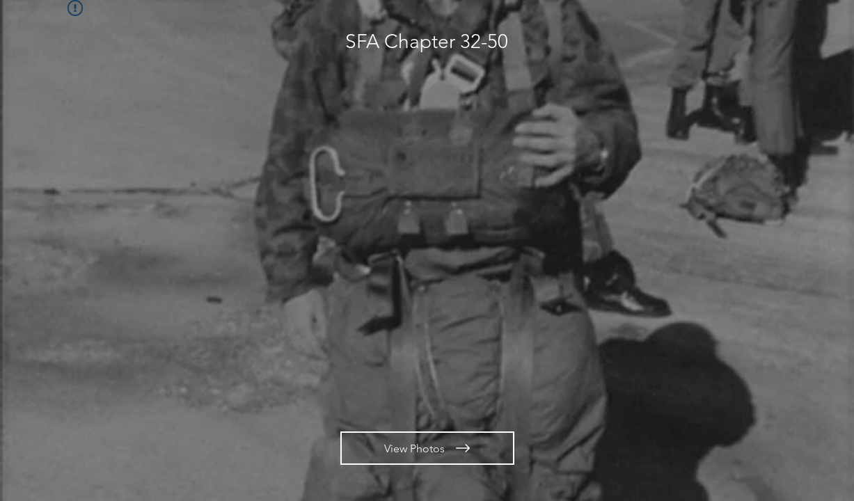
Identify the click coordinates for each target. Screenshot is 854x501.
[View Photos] (427, 448)
